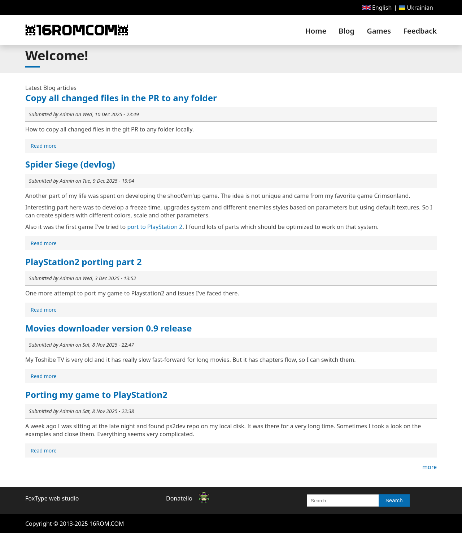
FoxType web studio (52, 498)
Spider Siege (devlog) (70, 164)
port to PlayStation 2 (154, 227)
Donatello (179, 498)
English (377, 8)
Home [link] (315, 31)
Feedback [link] (420, 31)
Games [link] (379, 31)
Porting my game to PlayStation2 (96, 394)
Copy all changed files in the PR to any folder (121, 98)
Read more (44, 146)
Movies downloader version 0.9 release (108, 328)
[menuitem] (377, 7)
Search (394, 500)
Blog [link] (346, 31)
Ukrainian (416, 8)
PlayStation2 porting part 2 (83, 262)
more (429, 467)
